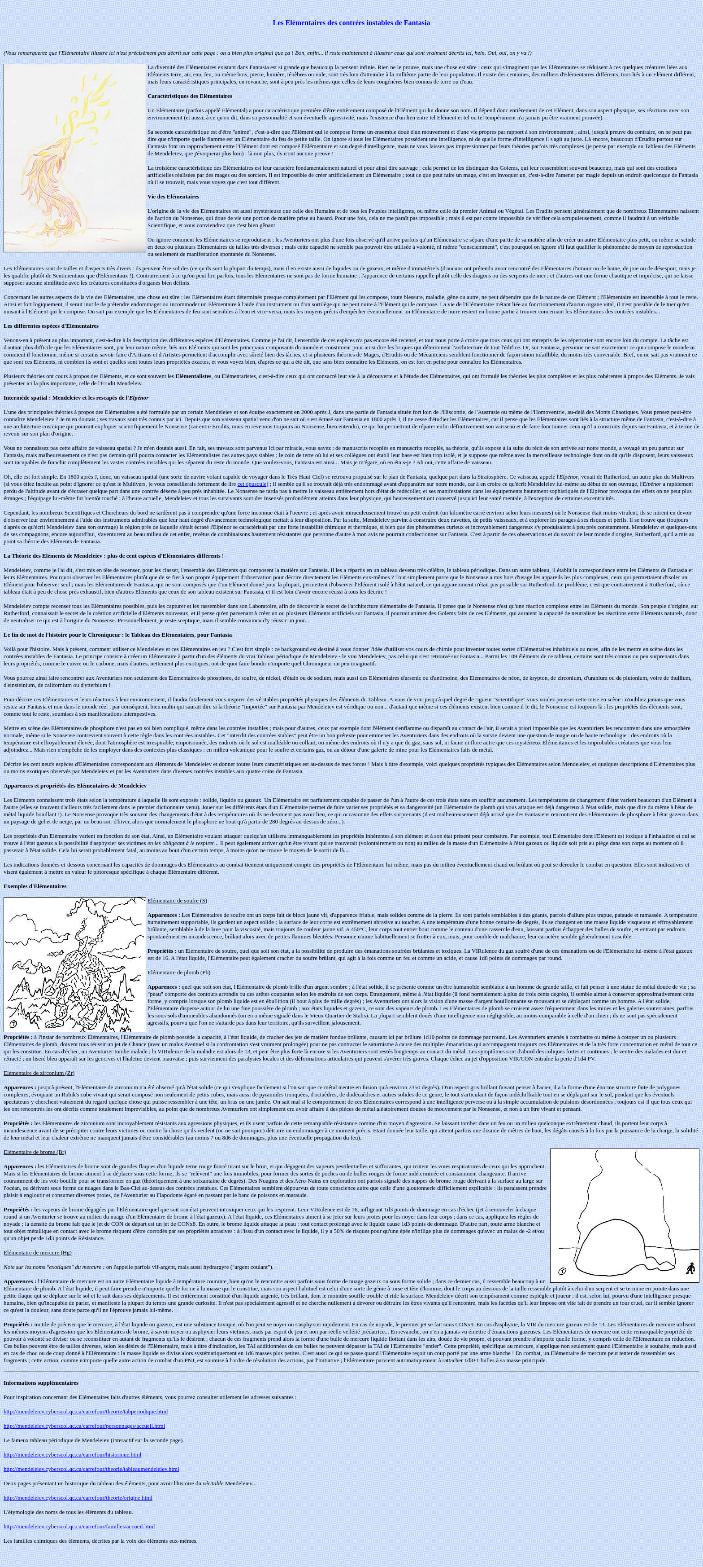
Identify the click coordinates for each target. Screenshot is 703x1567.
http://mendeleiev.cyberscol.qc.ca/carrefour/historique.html (72, 1454)
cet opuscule (252, 483)
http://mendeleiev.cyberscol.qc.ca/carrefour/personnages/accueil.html (84, 1425)
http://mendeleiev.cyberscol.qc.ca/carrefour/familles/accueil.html (79, 1526)
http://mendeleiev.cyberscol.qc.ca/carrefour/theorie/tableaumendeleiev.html (91, 1469)
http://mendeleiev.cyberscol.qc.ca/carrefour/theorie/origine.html (78, 1497)
